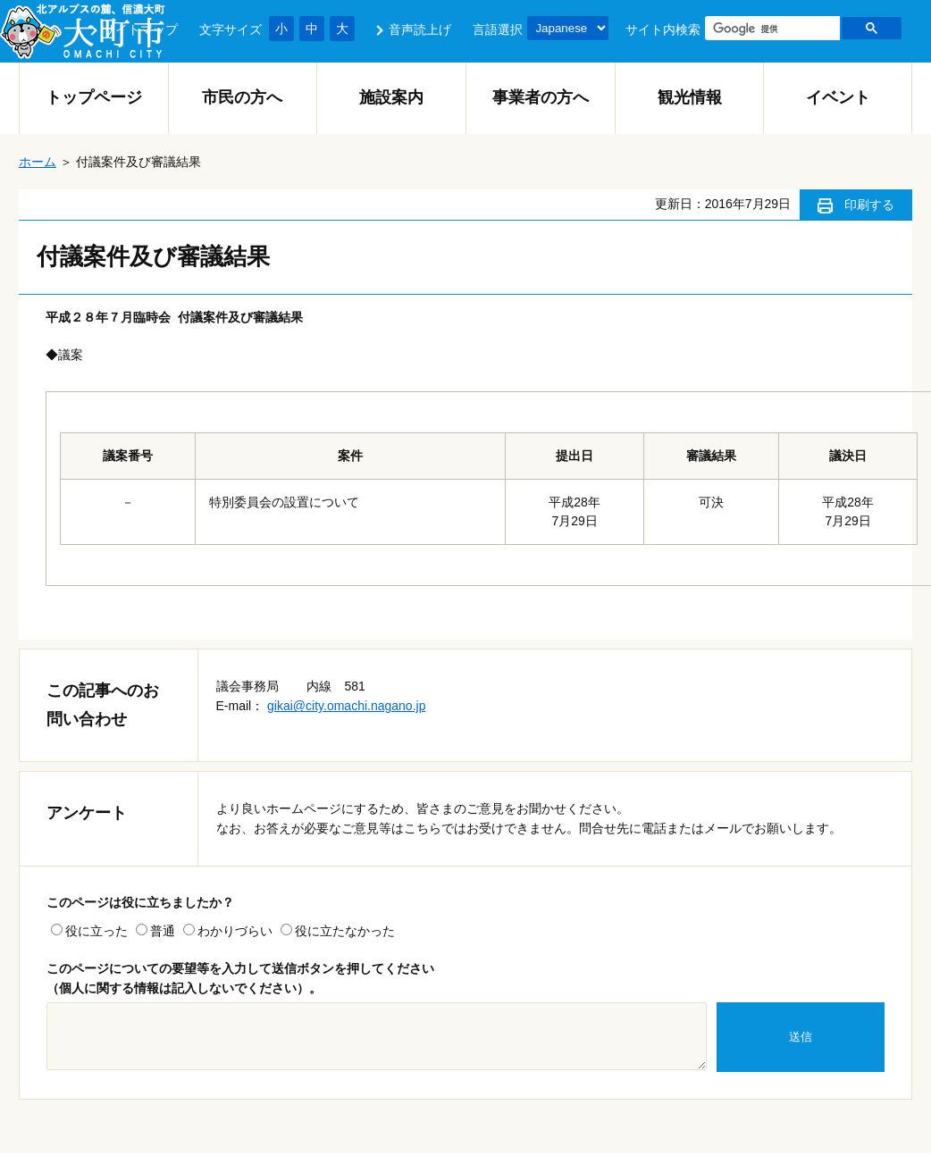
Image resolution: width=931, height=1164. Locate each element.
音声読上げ (420, 29)
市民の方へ (242, 97)
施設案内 (391, 97)
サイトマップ (140, 29)
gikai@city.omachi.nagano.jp (346, 706)
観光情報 (690, 97)
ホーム (37, 162)
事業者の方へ (540, 97)
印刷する (869, 204)
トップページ (94, 97)
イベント (838, 97)
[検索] (770, 29)
